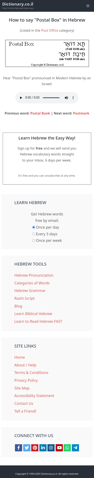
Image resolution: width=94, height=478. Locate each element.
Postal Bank (40, 113)
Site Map (22, 388)
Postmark (81, 113)
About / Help (25, 364)
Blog (18, 306)
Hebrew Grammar (30, 290)
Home (19, 357)
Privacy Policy (26, 380)
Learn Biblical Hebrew (33, 313)
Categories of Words (32, 282)
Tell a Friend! (25, 411)
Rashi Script (24, 298)
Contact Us (23, 403)
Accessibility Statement (34, 395)
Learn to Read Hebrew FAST (38, 321)
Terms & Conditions (31, 372)
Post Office (49, 30)
